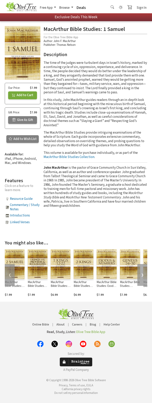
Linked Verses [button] (20, 222)
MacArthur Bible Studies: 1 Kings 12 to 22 (60, 286)
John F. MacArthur (64, 41)
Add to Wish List (23, 139)
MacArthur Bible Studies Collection (69, 157)
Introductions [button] (20, 215)
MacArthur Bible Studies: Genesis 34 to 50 (130, 286)
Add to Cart (22, 95)
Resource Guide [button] (21, 198)
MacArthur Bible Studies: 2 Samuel (14, 286)
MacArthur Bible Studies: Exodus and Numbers (107, 286)
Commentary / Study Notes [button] (25, 207)
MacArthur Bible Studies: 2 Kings (83, 286)
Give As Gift (22, 120)
